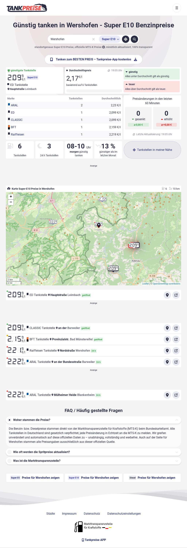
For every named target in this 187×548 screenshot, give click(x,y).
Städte (50, 513)
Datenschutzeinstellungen (124, 513)
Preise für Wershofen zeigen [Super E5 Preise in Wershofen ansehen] (35, 478)
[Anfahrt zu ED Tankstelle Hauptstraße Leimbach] (167, 295)
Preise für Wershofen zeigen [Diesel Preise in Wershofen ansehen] (152, 478)
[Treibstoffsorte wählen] (110, 39)
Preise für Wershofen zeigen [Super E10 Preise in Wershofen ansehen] (93, 478)
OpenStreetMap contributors (166, 283)
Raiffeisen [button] (17, 134)
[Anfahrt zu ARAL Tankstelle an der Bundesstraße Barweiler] (167, 362)
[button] (99, 226)
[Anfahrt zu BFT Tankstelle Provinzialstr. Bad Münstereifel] (167, 339)
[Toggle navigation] (176, 7)
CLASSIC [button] (16, 120)
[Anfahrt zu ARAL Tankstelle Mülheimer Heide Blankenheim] (167, 395)
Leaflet (145, 283)
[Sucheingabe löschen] (93, 39)
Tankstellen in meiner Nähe (152, 150)
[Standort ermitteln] (125, 39)
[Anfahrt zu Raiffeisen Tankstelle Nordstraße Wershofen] (167, 350)
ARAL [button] (14, 105)
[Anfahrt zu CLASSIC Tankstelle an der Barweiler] (167, 328)
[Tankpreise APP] (93, 540)
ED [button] (13, 112)
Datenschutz (92, 513)
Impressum (69, 513)
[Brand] (27, 8)
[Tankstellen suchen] (134, 39)
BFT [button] (13, 127)
